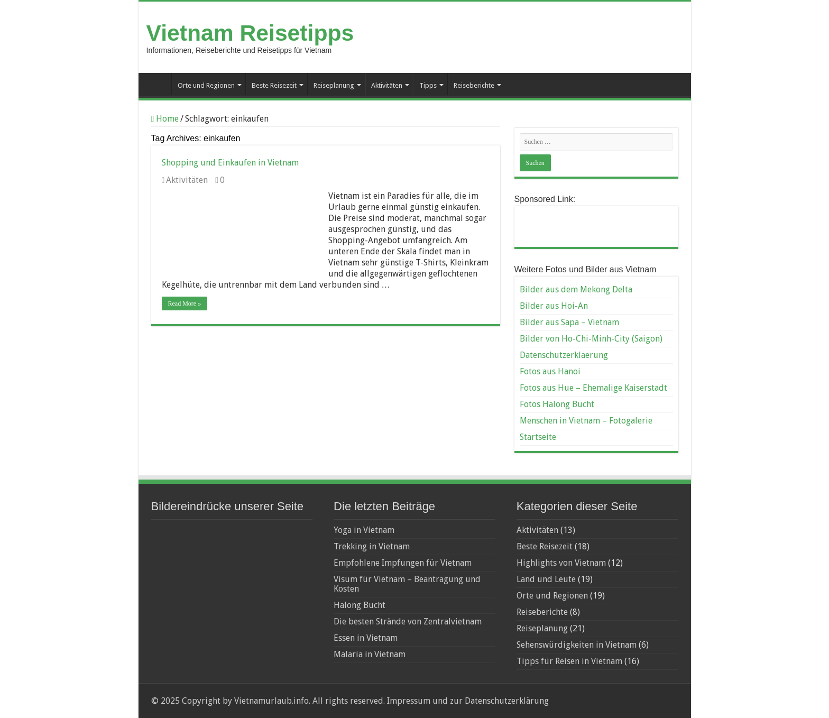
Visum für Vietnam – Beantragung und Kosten (407, 584)
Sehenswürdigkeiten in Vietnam (577, 645)
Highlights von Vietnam (561, 563)
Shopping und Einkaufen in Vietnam (230, 163)
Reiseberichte (474, 85)
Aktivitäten (386, 85)
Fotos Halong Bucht (557, 404)
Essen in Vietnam (366, 638)
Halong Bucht (359, 605)
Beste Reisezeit (274, 85)
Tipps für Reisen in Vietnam (569, 661)
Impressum (407, 701)
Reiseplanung (334, 85)
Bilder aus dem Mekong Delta (576, 289)
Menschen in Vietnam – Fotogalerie (586, 421)
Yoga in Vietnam (364, 530)
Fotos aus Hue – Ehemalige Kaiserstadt (593, 388)
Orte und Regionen (206, 85)
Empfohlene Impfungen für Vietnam (403, 563)
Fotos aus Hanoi (550, 371)
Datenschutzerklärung (507, 701)
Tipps (428, 85)
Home (165, 119)
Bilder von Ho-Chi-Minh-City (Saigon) (591, 339)
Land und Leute (546, 579)
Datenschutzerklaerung (564, 355)
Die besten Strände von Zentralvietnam (408, 621)
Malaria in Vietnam (370, 654)
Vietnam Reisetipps (250, 32)
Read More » (184, 303)
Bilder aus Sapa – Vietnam (569, 322)
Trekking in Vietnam (372, 546)
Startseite (157, 84)
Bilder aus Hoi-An (554, 306)
